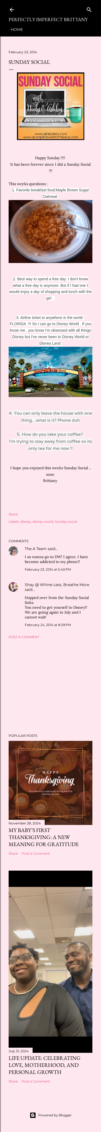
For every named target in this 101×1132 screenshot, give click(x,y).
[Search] (89, 8)
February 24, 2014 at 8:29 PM (48, 625)
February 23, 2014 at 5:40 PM (48, 569)
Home (17, 29)
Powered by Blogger (51, 1115)
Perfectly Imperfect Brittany (48, 19)
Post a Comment (24, 637)
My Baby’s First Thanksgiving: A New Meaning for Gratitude (44, 837)
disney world (43, 522)
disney (25, 522)
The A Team (36, 548)
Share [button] (13, 514)
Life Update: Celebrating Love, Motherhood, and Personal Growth (45, 1065)
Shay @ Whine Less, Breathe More (57, 584)
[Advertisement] (50, 686)
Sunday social (66, 522)
